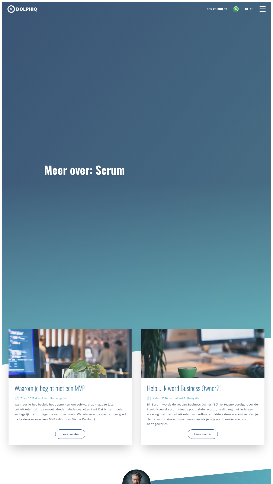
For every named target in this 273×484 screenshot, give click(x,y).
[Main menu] (263, 9)
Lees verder (70, 434)
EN (252, 9)
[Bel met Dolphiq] (217, 9)
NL (246, 9)
